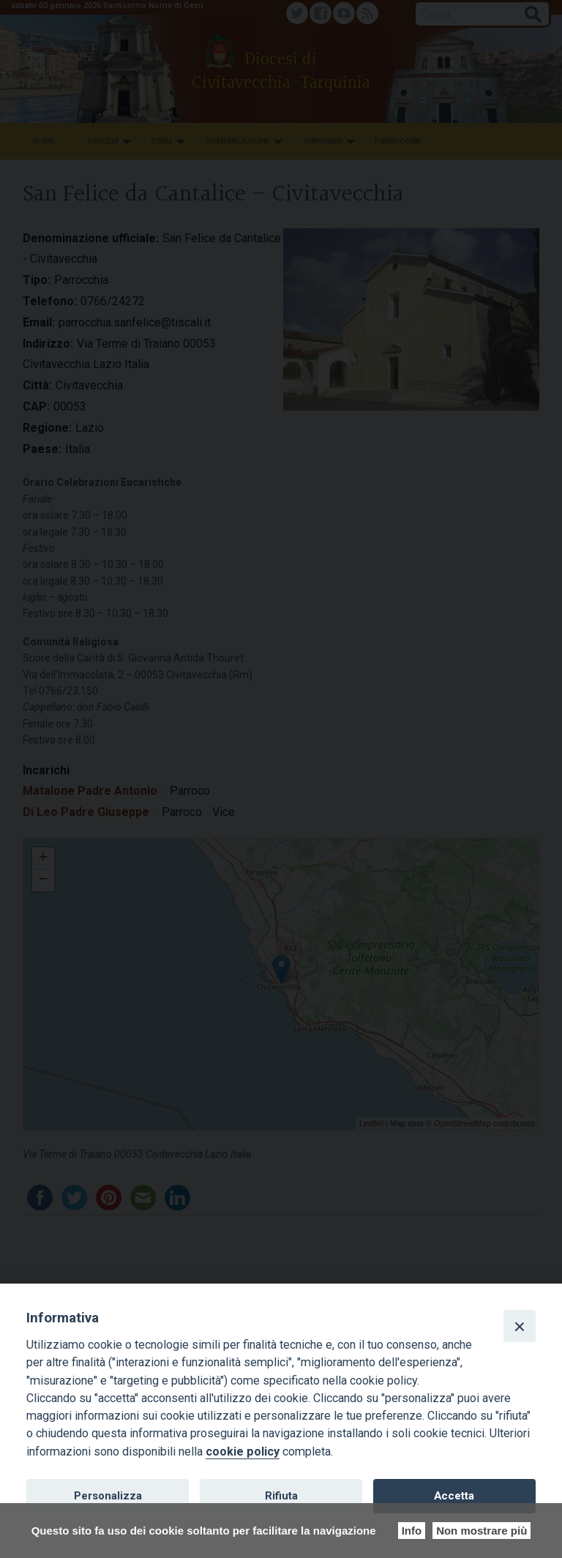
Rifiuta (281, 1495)
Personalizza (108, 1495)
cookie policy (243, 1451)
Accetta (454, 1495)
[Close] (519, 1326)
